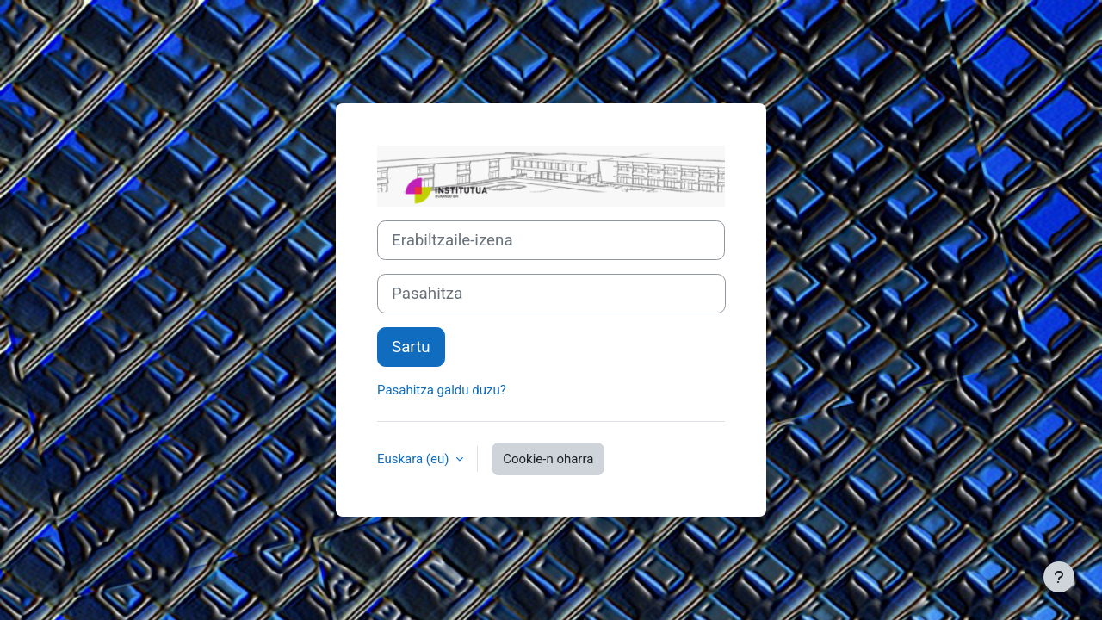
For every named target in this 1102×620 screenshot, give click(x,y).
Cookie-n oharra (548, 459)
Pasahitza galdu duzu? (441, 390)
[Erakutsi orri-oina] (1058, 576)
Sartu (411, 347)
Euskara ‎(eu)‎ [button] (414, 459)
